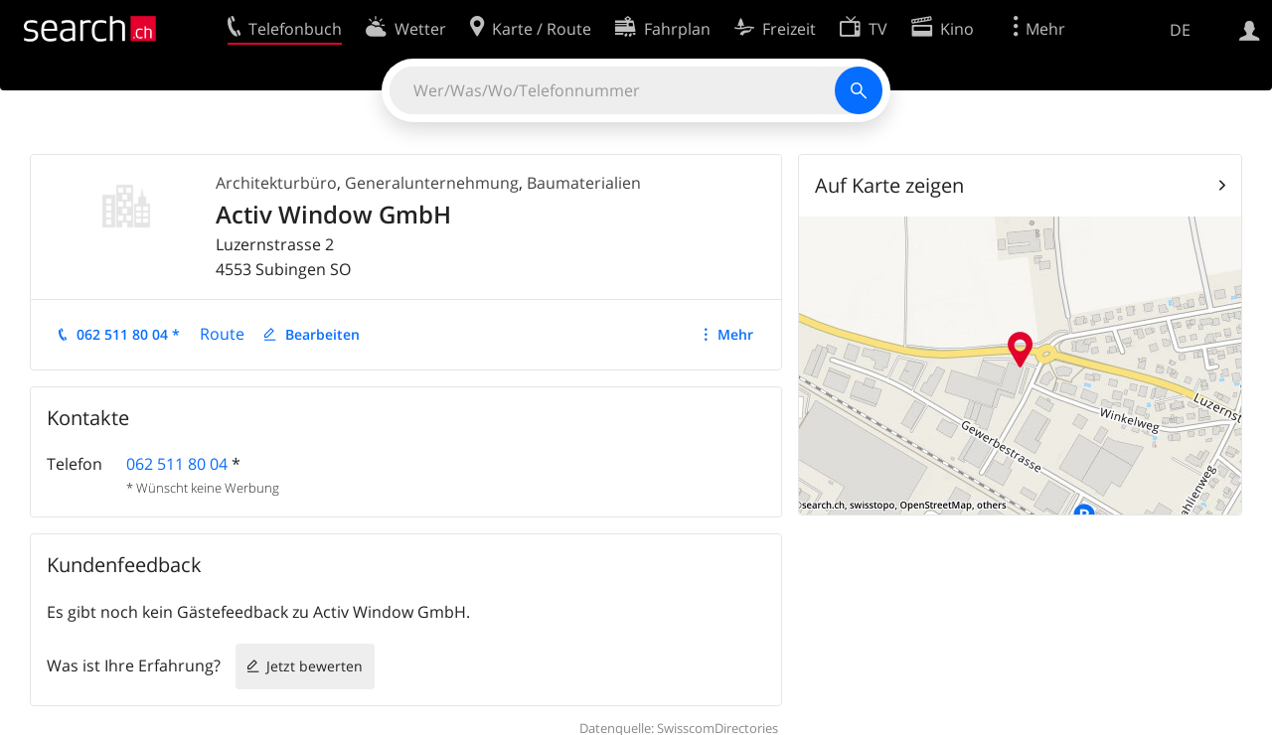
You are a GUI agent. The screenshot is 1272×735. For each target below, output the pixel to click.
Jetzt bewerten (314, 666)
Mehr (735, 334)
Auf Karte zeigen (889, 185)
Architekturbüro (276, 183)
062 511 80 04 (177, 464)
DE (1180, 30)
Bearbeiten (322, 334)
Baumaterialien (584, 183)
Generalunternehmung (432, 183)
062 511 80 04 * (128, 334)
